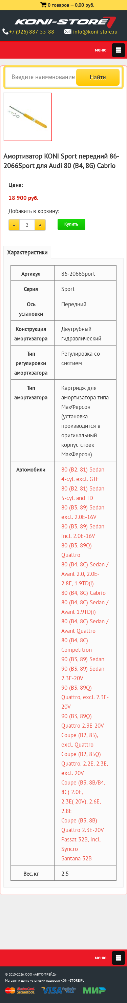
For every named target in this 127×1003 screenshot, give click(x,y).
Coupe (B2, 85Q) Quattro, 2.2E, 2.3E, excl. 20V (84, 763)
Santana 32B (76, 858)
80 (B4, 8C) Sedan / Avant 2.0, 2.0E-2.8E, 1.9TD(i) (84, 574)
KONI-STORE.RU (73, 980)
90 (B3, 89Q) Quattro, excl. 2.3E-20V (85, 697)
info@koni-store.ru (95, 31)
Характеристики (27, 252)
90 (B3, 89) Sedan (82, 659)
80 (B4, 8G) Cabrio (83, 593)
